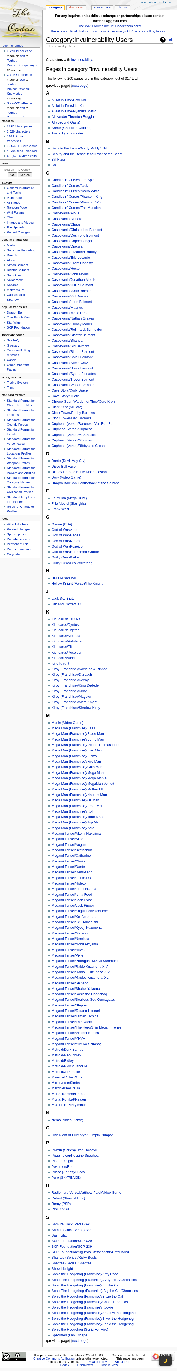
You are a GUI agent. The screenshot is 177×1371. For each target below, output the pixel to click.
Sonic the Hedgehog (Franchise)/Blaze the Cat (87, 1296)
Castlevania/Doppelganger (72, 241)
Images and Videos (20, 222)
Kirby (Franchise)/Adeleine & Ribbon (79, 669)
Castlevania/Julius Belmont (72, 285)
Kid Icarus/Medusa (66, 636)
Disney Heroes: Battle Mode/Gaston (79, 472)
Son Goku (14, 275)
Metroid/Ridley (63, 1061)
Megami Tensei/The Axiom (72, 1022)
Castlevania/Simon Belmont (73, 352)
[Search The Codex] (20, 169)
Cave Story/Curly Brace (70, 390)
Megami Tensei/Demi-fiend (72, 872)
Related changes (18, 529)
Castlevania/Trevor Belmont (73, 379)
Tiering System (17, 382)
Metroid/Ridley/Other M (69, 1066)
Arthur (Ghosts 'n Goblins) (71, 128)
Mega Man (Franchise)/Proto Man (77, 806)
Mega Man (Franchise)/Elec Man (77, 750)
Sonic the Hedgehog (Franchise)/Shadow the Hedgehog (94, 1313)
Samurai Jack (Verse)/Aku (72, 1224)
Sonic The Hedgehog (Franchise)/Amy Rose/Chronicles (94, 1280)
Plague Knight (62, 1161)
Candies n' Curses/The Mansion (76, 208)
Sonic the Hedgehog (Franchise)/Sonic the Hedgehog (93, 1324)
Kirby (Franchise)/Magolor (71, 697)
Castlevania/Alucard (67, 219)
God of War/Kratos (66, 541)
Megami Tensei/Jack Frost (72, 900)
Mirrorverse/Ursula (66, 1088)
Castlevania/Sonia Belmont (72, 368)
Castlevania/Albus (65, 213)
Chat (10, 217)
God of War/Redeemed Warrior (75, 552)
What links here (17, 524)
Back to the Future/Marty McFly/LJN (79, 148)
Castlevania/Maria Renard (72, 313)
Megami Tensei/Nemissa (70, 939)
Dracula (12, 255)
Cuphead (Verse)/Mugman (72, 440)
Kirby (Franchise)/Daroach (72, 675)
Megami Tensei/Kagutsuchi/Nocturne (80, 911)
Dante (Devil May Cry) (69, 461)
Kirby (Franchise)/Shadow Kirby (76, 708)
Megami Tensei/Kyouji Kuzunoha (77, 928)
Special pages (16, 534)
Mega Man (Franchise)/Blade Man (78, 734)
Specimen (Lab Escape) (70, 1335)
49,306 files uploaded (22, 150)
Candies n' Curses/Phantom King (77, 197)
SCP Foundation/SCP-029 (72, 1241)
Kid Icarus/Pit (62, 647)
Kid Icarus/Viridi (64, 658)
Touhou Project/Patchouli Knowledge (18, 89)
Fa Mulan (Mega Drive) (69, 498)
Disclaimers (85, 1365)
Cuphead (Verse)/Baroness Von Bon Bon (83, 424)
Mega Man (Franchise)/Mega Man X (79, 778)
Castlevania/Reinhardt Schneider (77, 330)
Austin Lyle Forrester (67, 133)
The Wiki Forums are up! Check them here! (109, 26)
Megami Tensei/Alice (67, 839)
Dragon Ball (15, 312)
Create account (150, 2)
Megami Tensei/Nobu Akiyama (75, 944)
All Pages (13, 202)
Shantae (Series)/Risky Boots (74, 1257)
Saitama (12, 285)
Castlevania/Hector (66, 268)
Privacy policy (97, 1361)
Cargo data (14, 554)
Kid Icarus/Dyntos (65, 625)
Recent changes (12, 45)
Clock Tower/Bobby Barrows (73, 413)
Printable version (18, 539)
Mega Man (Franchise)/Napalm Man (79, 795)
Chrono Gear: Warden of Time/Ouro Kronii (84, 402)
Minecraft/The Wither (68, 1077)
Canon (11, 360)
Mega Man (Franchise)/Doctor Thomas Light (85, 745)
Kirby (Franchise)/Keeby (70, 680)
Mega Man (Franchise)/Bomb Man (78, 739)
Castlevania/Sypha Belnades (74, 374)
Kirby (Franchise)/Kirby (69, 691)
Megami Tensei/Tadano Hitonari (76, 1011)
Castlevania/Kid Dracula (70, 296)
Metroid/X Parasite (66, 1072)
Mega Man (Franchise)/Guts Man (77, 767)
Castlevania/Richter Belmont (73, 335)
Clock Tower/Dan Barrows (71, 418)
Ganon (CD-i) (62, 524)
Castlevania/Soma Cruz (70, 363)
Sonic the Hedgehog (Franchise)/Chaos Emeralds (90, 1302)
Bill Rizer (58, 159)
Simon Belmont (17, 265)
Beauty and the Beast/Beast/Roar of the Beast (87, 154)
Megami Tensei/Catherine (71, 856)
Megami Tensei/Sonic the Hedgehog (79, 994)
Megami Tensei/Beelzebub (72, 850)
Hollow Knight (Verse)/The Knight (77, 583)
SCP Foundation (18, 327)
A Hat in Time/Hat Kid (68, 106)
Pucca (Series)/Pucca (68, 1172)
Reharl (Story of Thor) (68, 1198)
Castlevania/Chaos (66, 224)
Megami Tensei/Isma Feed (72, 895)
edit (22, 56)
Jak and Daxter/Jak (66, 604)
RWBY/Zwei (61, 1209)
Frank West (60, 509)
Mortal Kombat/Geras (68, 1094)
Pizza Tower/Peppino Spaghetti (75, 1155)
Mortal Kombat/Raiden (69, 1099)
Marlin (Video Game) (67, 723)
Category (55, 7)
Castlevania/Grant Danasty (72, 263)
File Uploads (15, 227)
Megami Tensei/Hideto (69, 883)
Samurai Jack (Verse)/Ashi (72, 1230)
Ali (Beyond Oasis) (66, 122)
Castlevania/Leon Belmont (72, 302)
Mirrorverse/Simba (66, 1083)
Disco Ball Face (64, 466)
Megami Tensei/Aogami (70, 845)
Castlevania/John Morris (70, 274)
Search (6, 163)
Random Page (17, 207)
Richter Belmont (18, 270)
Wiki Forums (15, 212)
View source (102, 7)
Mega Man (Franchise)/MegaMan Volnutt (83, 784)
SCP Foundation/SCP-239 (72, 1247)
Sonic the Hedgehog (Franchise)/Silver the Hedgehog (93, 1319)
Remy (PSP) (61, 1204)
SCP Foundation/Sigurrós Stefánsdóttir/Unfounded (90, 1252)
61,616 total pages (19, 126)
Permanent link (17, 544)
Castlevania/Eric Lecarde (71, 258)
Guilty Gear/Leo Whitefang (72, 563)
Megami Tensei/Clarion (69, 861)
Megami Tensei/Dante (68, 867)
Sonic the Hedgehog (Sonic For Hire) (80, 1329)
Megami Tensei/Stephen (70, 1005)
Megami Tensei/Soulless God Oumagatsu (83, 1000)
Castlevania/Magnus (67, 307)
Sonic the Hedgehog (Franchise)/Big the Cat (85, 1285)
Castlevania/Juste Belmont (72, 291)
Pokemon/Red (62, 1167)
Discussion (76, 7)
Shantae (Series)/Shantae (71, 1263)
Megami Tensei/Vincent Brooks (75, 1033)
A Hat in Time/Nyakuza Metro (74, 111)
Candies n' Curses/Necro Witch (76, 191)
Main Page (14, 197)
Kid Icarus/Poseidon (67, 652)
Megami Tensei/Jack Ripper (73, 905)
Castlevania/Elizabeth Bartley (74, 252)
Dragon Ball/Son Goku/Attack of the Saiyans (85, 483)
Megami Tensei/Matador (70, 933)
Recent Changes (18, 232)
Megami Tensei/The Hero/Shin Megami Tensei (87, 1027)
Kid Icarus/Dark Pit (66, 619)
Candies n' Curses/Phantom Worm (78, 202)
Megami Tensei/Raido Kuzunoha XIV (80, 967)
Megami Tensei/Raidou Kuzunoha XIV (81, 972)
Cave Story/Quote (65, 396)
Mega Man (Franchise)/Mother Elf (77, 789)
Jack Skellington (64, 598)
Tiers (10, 387)
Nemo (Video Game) (67, 1120)
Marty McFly (15, 289)
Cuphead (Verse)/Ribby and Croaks (79, 446)
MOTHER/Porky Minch (69, 1105)
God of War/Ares (64, 530)
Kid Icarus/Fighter (65, 630)
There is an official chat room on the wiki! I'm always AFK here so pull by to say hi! (109, 31)
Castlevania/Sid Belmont (70, 346)
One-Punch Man (18, 317)
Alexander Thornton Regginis (74, 117)
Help (170, 40)
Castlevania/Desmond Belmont (75, 235)
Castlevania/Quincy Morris (72, 324)
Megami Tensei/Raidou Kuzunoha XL (80, 977)
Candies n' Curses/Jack (70, 186)
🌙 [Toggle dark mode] (165, 1360)
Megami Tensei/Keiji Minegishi (75, 922)
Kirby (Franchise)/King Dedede (75, 685)
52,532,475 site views (22, 146)
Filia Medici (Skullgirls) (69, 504)
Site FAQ (13, 340)
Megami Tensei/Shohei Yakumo (76, 989)
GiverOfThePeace (19, 51)
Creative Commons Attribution (54, 1358)
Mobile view (109, 1365)
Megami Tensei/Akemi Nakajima (76, 833)
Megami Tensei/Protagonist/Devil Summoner (86, 961)
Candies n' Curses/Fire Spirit (73, 180)
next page (80, 86)
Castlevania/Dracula (67, 246)
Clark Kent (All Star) (67, 407)
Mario (11, 245)
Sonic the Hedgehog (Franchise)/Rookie (82, 1307)
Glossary (13, 345)
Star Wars (13, 322)
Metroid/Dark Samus (67, 1049)
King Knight (60, 663)
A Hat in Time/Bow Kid (69, 100)
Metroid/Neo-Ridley (66, 1055)
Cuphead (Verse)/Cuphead (72, 429)
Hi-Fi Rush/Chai (64, 578)
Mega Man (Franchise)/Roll (72, 811)
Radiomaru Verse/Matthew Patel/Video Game (86, 1193)
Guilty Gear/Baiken (66, 557)
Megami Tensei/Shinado (70, 983)
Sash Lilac (60, 1235)
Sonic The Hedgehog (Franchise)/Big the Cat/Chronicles (95, 1291)
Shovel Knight (62, 1269)
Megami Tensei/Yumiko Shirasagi (77, 1044)
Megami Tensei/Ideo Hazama (74, 889)
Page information (19, 549)
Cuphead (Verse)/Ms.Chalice (74, 435)
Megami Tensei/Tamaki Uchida (75, 1016)
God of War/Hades (66, 535)
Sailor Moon (15, 280)
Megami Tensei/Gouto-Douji (73, 878)
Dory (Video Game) (66, 477)
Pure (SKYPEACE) (66, 1178)
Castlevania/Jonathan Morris (73, 280)
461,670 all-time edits (22, 156)
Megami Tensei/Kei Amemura (74, 917)
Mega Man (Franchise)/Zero (73, 828)
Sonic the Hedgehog (21, 250)
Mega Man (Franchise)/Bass (73, 728)
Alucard (12, 260)
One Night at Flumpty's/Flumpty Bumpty (82, 1135)
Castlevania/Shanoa (67, 340)
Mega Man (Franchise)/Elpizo (74, 756)
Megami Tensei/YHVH (68, 1039)
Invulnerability (81, 60)
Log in (167, 2)
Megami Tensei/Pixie (67, 955)
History (122, 7)
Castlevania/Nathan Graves (73, 318)
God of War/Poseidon (68, 546)
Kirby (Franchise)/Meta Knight (74, 702)
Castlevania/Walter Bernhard (74, 385)
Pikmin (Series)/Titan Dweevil (74, 1150)
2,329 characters (18, 131)
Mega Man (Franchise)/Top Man (76, 822)
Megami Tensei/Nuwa (68, 950)
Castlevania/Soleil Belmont (72, 357)
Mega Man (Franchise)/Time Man (77, 817)
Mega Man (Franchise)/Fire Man (76, 761)
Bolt (55, 165)
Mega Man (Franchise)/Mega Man (78, 773)
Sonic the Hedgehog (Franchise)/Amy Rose (85, 1274)
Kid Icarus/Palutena (67, 641)
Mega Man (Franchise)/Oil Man (75, 800)
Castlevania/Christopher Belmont (77, 230)
